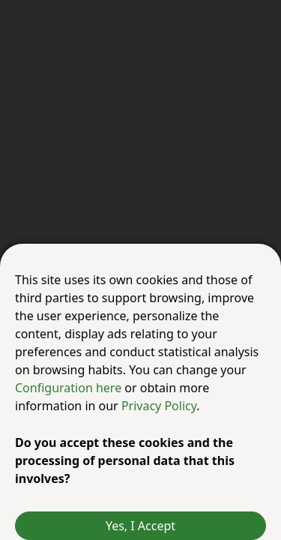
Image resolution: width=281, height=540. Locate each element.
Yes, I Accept (140, 526)
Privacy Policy (158, 406)
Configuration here (69, 388)
